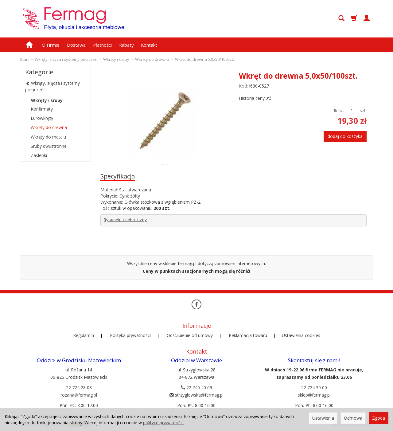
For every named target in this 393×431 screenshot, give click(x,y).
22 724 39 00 (314, 387)
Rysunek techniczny (125, 220)
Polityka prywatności (130, 335)
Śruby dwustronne (49, 146)
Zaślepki (39, 155)
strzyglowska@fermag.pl (196, 395)
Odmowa (353, 418)
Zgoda (378, 418)
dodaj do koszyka (345, 136)
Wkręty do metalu (48, 137)
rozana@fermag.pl (78, 395)
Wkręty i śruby (47, 100)
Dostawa (76, 45)
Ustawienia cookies (301, 335)
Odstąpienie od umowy (190, 335)
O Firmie (51, 45)
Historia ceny (254, 98)
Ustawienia (323, 418)
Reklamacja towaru (248, 335)
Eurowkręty (42, 118)
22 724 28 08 (79, 387)
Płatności (102, 45)
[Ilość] (352, 110)
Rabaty (126, 45)
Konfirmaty (42, 109)
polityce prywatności (163, 422)
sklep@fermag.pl (314, 395)
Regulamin (83, 335)
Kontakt (149, 45)
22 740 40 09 (196, 387)
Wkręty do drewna (49, 127)
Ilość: (339, 110)
